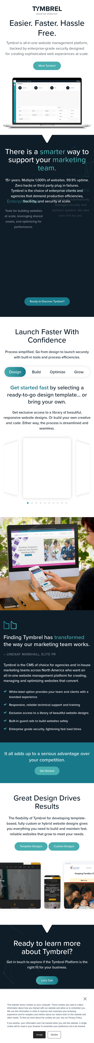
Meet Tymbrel (47, 66)
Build (36, 372)
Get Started (47, 771)
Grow (78, 372)
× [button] (85, 999)
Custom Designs (64, 846)
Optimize (57, 372)
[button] (28, 503)
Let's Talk (47, 980)
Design (15, 372)
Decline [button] (54, 1035)
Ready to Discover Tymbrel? (47, 301)
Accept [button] (39, 1035)
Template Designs (31, 846)
